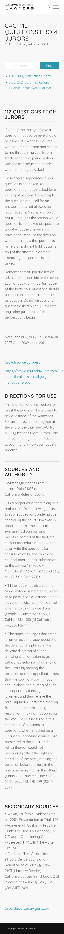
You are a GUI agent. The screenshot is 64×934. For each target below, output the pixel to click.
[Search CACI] (32, 65)
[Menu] (54, 7)
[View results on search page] (49, 65)
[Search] (46, 7)
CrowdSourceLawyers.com (27, 908)
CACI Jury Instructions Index (30, 76)
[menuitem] (46, 7)
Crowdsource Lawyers (22, 362)
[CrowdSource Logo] (26, 7)
